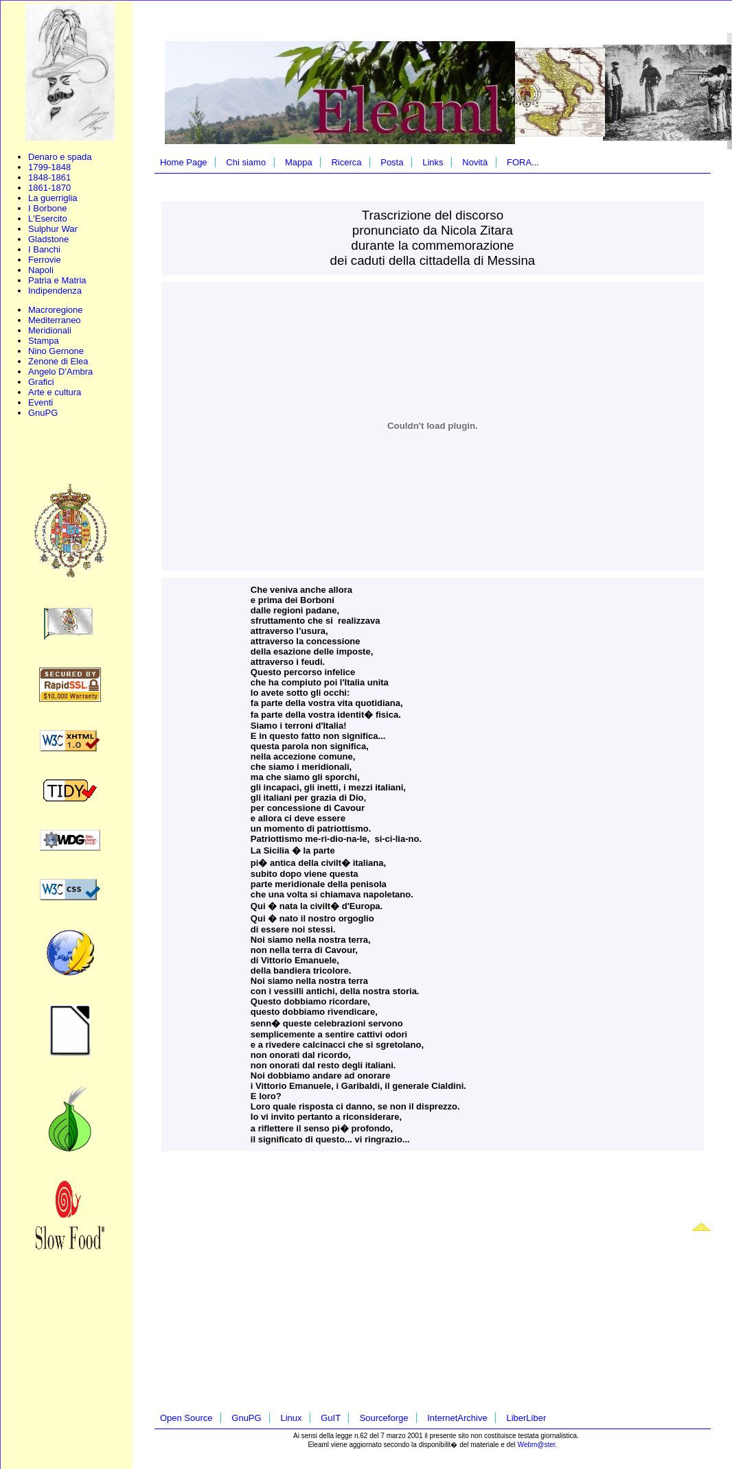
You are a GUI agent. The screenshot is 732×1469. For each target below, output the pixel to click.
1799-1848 (49, 167)
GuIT (331, 1418)
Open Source (186, 1418)
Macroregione (55, 310)
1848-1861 (49, 177)
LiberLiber (526, 1418)
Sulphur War (53, 229)
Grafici (41, 382)
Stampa (43, 341)
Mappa (298, 162)
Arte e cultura (54, 392)
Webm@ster (537, 1444)
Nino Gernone (56, 351)
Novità (475, 162)
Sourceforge (384, 1418)
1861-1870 (49, 188)
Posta (391, 162)
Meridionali (49, 330)
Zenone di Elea (58, 361)
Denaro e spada (60, 157)
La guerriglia (53, 198)
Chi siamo (246, 162)
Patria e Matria (57, 280)
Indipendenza (55, 290)
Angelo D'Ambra (60, 371)
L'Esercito (47, 218)
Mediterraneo (54, 320)
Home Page (183, 162)
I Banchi (44, 249)
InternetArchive (457, 1418)
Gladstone (48, 239)
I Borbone (47, 208)
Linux (290, 1418)
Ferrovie (44, 260)
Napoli (41, 270)
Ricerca (346, 162)
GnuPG (43, 413)
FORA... (523, 162)
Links (432, 162)
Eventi (40, 402)
